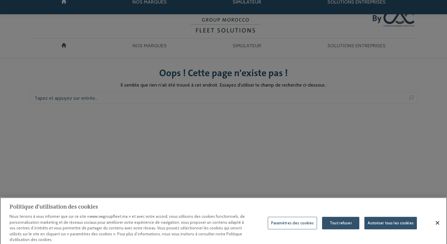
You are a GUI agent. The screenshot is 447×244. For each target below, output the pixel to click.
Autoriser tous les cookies (390, 225)
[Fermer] (437, 225)
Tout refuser (341, 225)
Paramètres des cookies (292, 225)
